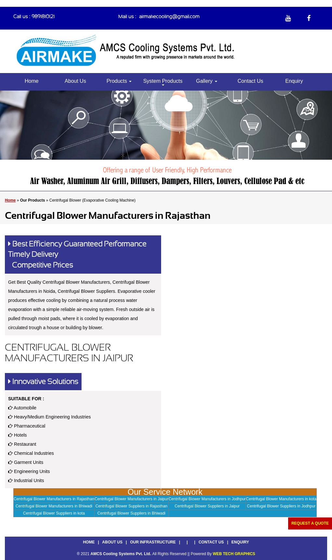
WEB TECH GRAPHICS (234, 554)
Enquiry (294, 81)
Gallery (206, 81)
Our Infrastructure (153, 542)
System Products (163, 82)
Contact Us (250, 81)
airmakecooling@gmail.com (169, 16)
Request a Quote (310, 523)
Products (119, 81)
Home (32, 81)
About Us (75, 81)
